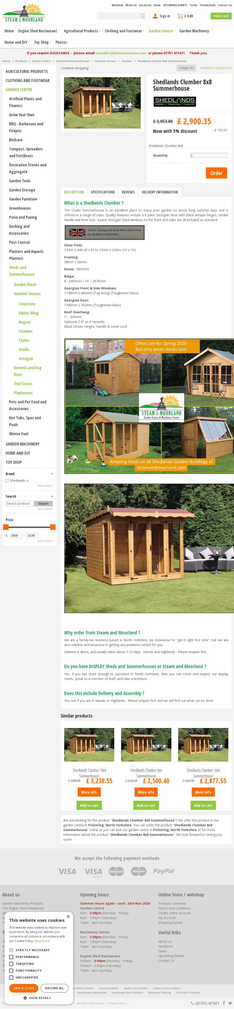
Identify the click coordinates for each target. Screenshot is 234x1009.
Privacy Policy (116, 1003)
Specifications (103, 192)
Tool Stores (23, 383)
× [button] (68, 917)
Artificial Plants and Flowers (25, 102)
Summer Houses (27, 293)
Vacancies (165, 946)
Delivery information (160, 192)
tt (230, 1003)
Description (74, 192)
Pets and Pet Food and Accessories (27, 405)
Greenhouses (20, 208)
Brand (10, 473)
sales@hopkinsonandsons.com (121, 53)
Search (11, 496)
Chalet (24, 340)
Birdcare (16, 139)
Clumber (25, 331)
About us (165, 941)
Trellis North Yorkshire (188, 992)
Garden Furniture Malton (167, 988)
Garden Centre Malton (136, 988)
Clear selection (45, 485)
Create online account (174, 913)
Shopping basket (170, 922)
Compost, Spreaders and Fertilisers (26, 152)
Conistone (27, 303)
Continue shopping (74, 68)
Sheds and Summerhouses (22, 271)
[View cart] (192, 16)
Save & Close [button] (23, 988)
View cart (221, 16)
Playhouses (23, 392)
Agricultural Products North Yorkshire (73, 988)
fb (224, 1003)
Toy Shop (14, 462)
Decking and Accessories (19, 230)
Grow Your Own (21, 114)
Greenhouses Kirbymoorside (91, 992)
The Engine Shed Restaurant (23, 908)
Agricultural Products (27, 71)
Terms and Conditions (174, 908)
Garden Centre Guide (90, 1003)
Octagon (26, 358)
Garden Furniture (23, 199)
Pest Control (19, 242)
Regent (25, 322)
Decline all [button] (54, 988)
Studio (24, 349)
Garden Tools (20, 180)
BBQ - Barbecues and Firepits (26, 127)
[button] (39, 998)
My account (167, 918)
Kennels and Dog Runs (28, 371)
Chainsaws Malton (108, 988)
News (162, 951)
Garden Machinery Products (22, 903)
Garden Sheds (25, 284)
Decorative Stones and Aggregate (27, 168)
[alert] (39, 958)
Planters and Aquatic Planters (26, 255)
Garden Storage (22, 190)
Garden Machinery (22, 444)
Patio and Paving (23, 217)
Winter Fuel (18, 433)
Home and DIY (18, 453)
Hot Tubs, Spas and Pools (25, 421)
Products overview (172, 903)
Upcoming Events (171, 956)
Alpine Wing (28, 313)
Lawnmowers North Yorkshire (127, 992)
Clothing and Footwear (28, 80)
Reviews (128, 192)
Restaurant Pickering (159, 992)
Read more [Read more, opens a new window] (42, 941)
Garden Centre (19, 89)
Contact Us (166, 960)
